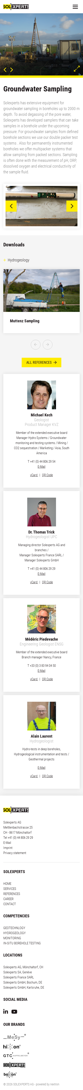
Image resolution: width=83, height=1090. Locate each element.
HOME (7, 876)
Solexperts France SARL (18, 969)
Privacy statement (14, 845)
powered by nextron (47, 1076)
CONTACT (9, 896)
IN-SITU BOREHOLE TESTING (22, 935)
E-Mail (41, 459)
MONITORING (12, 930)
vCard (34, 467)
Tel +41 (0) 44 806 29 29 (18, 830)
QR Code (47, 467)
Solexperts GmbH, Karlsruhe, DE (23, 980)
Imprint (7, 840)
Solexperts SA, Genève (17, 964)
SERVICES (9, 881)
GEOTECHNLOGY (14, 920)
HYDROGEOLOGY (14, 925)
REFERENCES (11, 886)
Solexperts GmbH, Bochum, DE (22, 974)
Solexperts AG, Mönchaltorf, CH (23, 959)
